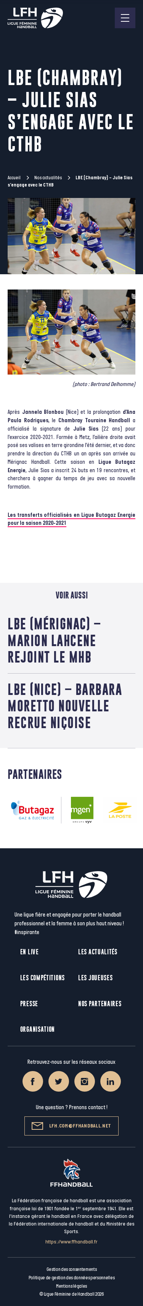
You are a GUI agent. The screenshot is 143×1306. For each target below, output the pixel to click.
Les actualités (97, 951)
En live (29, 951)
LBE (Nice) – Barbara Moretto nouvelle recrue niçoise (65, 706)
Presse (29, 1003)
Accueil (14, 178)
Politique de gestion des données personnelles (71, 1278)
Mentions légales (71, 1286)
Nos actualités (48, 178)
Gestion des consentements (72, 1269)
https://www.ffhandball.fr (71, 1241)
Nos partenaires (100, 1003)
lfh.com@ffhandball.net (71, 1126)
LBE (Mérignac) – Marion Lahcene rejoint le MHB (54, 640)
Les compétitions (42, 977)
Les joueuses (95, 977)
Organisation (37, 1029)
